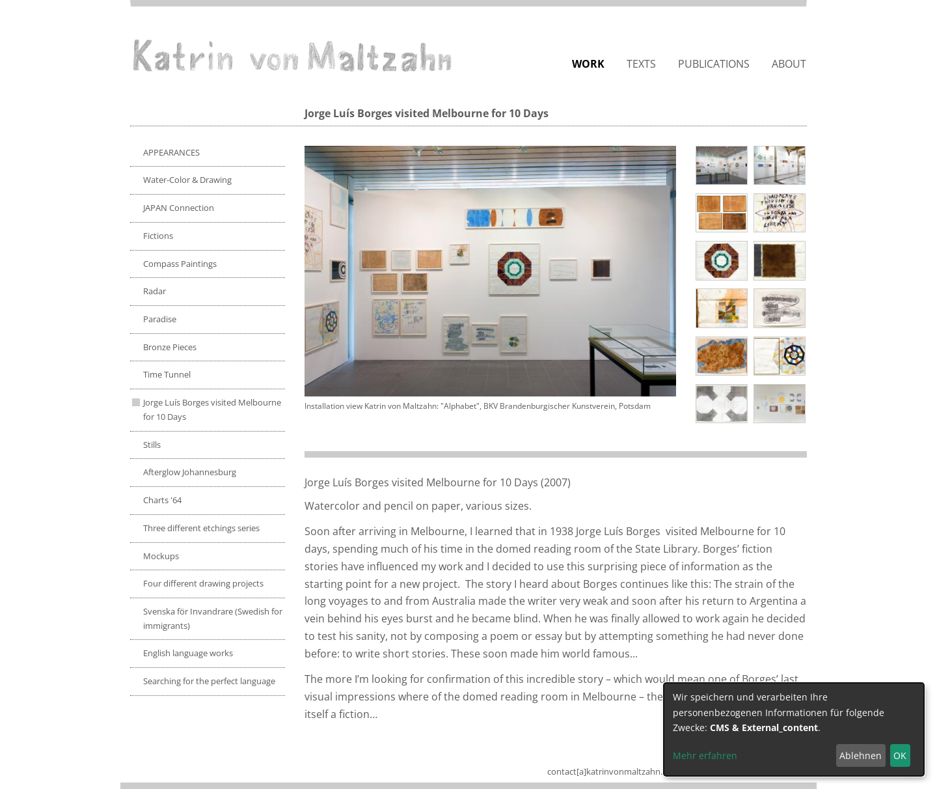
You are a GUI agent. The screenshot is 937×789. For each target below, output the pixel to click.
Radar (154, 291)
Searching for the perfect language (209, 681)
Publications (714, 64)
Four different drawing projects (203, 583)
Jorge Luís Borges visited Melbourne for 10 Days (212, 409)
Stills (152, 444)
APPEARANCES (171, 152)
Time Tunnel (167, 374)
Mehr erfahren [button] (705, 755)
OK (899, 755)
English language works (188, 653)
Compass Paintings (180, 264)
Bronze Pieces (170, 347)
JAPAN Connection (178, 208)
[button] (491, 271)
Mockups (161, 556)
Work (588, 64)
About (789, 64)
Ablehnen (860, 755)
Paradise (159, 319)
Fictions (158, 236)
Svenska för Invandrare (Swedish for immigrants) (212, 618)
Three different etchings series (201, 528)
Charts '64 (162, 500)
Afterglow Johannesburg (189, 472)
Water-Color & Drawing (187, 180)
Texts (641, 64)
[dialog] (794, 729)
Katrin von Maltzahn (292, 55)
